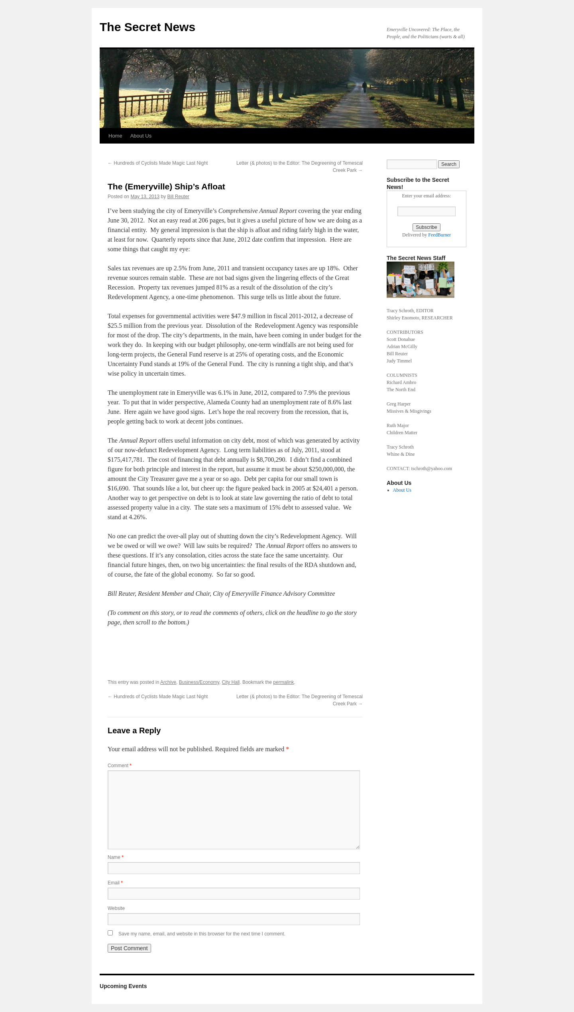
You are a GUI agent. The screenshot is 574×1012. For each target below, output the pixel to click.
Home (115, 136)
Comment (120, 765)
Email (115, 883)
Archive (168, 682)
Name (116, 857)
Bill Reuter (178, 196)
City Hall (231, 682)
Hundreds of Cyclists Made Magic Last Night (158, 163)
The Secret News (147, 26)
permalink (283, 682)
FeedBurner (439, 235)
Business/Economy (199, 682)
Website (116, 908)
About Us (140, 136)
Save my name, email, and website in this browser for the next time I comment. (201, 934)
